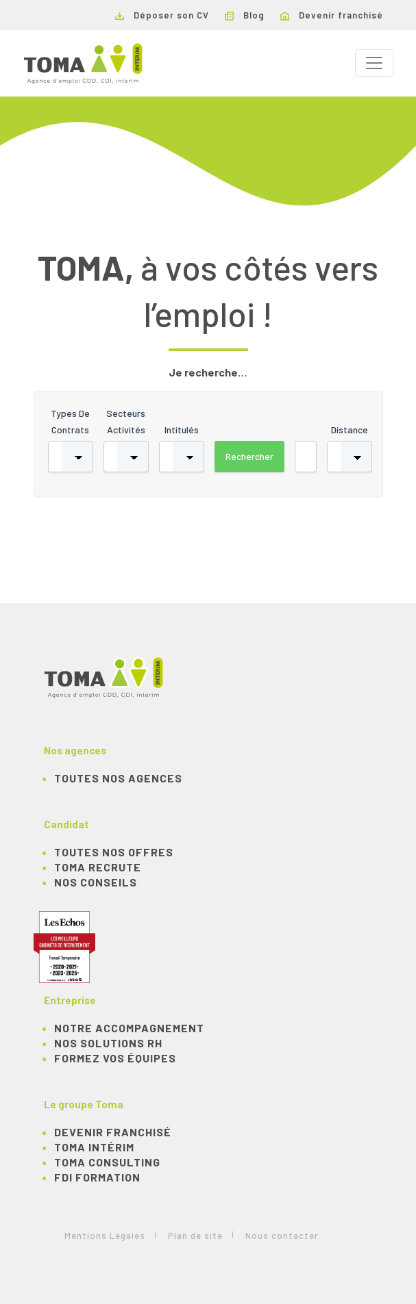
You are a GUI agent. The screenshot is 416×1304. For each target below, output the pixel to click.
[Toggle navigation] (374, 63)
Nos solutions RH (108, 1042)
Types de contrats (70, 421)
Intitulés (181, 429)
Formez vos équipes (115, 1057)
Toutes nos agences (118, 777)
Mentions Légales (104, 1235)
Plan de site (195, 1235)
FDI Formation (97, 1177)
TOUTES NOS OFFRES (113, 851)
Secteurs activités (125, 421)
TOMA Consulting (107, 1161)
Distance (349, 429)
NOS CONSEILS (95, 881)
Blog (245, 15)
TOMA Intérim (94, 1146)
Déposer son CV (162, 15)
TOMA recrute (97, 866)
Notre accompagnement (129, 1027)
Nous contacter (282, 1235)
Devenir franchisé (331, 15)
